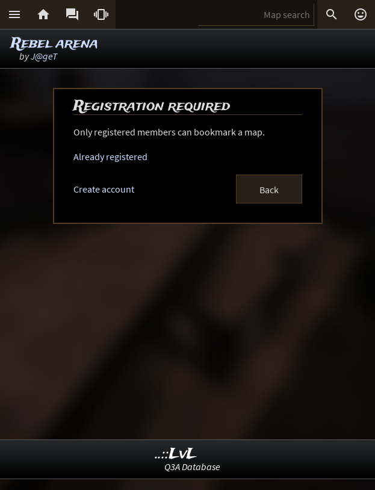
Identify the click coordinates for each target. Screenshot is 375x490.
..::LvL (176, 454)
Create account (103, 189)
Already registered (110, 156)
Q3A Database (192, 467)
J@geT (44, 56)
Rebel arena (54, 43)
